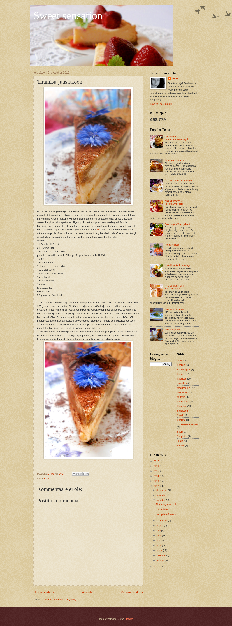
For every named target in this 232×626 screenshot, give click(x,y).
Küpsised (182, 378)
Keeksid (181, 365)
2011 (156, 566)
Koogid (47, 478)
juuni (159, 535)
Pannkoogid (183, 401)
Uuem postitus (43, 592)
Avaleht (87, 592)
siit (98, 229)
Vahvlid (180, 445)
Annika (175, 78)
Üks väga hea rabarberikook (179, 180)
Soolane (181, 420)
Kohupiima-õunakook (167, 514)
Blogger (129, 619)
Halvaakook (162, 509)
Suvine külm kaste (174, 309)
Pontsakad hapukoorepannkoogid (176, 138)
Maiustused (183, 392)
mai (158, 540)
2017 (156, 461)
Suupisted (182, 436)
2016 (156, 466)
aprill (159, 545)
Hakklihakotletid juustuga (177, 265)
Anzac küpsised (173, 329)
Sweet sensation (68, 15)
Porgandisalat (172, 244)
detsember (162, 490)
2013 (156, 481)
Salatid (180, 415)
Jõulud (180, 360)
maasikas (182, 383)
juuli (158, 530)
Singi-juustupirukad (175, 160)
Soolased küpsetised (187, 424)
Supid (180, 431)
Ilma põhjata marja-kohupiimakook (175, 287)
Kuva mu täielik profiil (161, 104)
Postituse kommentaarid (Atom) (60, 599)
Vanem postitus (132, 592)
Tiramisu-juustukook (166, 504)
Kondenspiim (183, 369)
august (160, 525)
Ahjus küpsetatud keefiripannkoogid (174, 202)
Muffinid (181, 397)
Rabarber (182, 406)
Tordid (180, 441)
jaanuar (160, 560)
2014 (156, 476)
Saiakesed (182, 410)
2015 (156, 471)
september (162, 520)
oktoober (161, 500)
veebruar (161, 555)
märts (159, 550)
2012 (156, 486)
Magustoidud (183, 388)
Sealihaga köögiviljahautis (178, 224)
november (161, 495)
